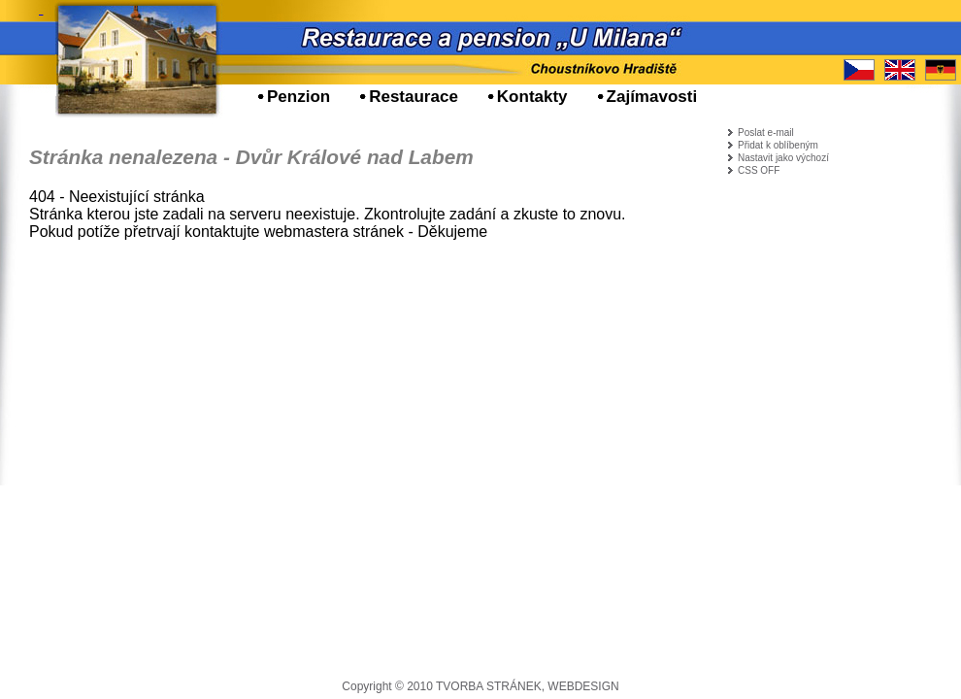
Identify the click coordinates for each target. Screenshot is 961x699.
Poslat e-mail (766, 132)
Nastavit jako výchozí (783, 157)
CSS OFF (758, 170)
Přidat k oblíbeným (778, 145)
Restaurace (413, 96)
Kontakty (532, 96)
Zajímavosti (652, 96)
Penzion (298, 96)
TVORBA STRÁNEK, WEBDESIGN (527, 686)
